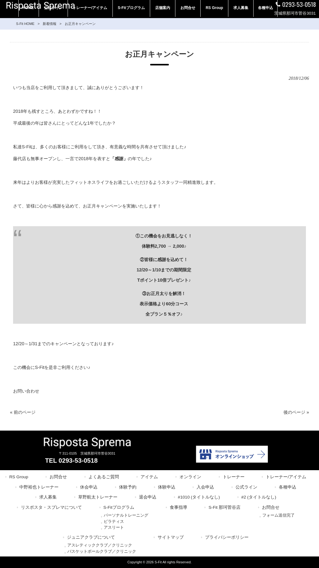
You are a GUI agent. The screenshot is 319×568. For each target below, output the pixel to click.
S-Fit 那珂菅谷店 (224, 507)
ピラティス (114, 521)
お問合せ (58, 477)
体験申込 (166, 487)
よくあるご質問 (103, 477)
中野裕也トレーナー (39, 487)
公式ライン (246, 487)
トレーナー (234, 477)
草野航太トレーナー (97, 497)
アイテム (149, 477)
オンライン (190, 477)
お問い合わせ (26, 391)
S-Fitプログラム (118, 507)
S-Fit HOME (25, 24)
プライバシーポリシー (227, 537)
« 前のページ (23, 412)
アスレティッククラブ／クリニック (99, 545)
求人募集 (48, 497)
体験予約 (127, 487)
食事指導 (178, 507)
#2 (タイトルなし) (258, 497)
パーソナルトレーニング (126, 515)
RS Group (18, 477)
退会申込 (147, 497)
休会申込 (89, 487)
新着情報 (49, 24)
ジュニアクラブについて (91, 537)
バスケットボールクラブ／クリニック (101, 551)
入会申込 (205, 487)
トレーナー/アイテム (286, 477)
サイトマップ (171, 537)
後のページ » (296, 412)
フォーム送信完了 (278, 515)
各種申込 (287, 487)
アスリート (114, 527)
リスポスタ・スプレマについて (51, 507)
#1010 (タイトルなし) (199, 497)
